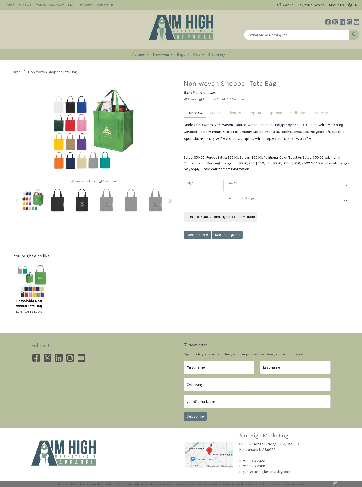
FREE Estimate (80, 5)
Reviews (24, 5)
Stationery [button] (217, 54)
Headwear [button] (161, 54)
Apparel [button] (138, 54)
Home (9, 5)
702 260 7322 (253, 460)
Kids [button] (196, 54)
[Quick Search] (297, 35)
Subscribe (195, 416)
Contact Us (105, 5)
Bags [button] (181, 54)
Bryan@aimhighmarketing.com (265, 471)
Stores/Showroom (49, 5)
